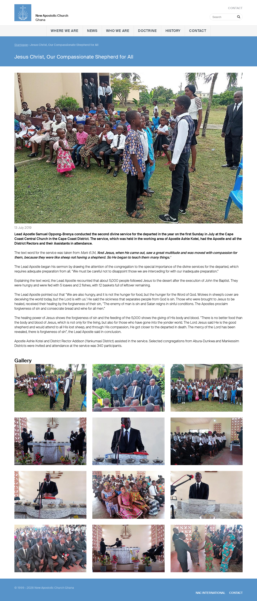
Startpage (21, 45)
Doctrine (147, 31)
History (173, 31)
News (92, 31)
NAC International (210, 593)
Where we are (64, 31)
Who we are (117, 31)
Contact (197, 31)
